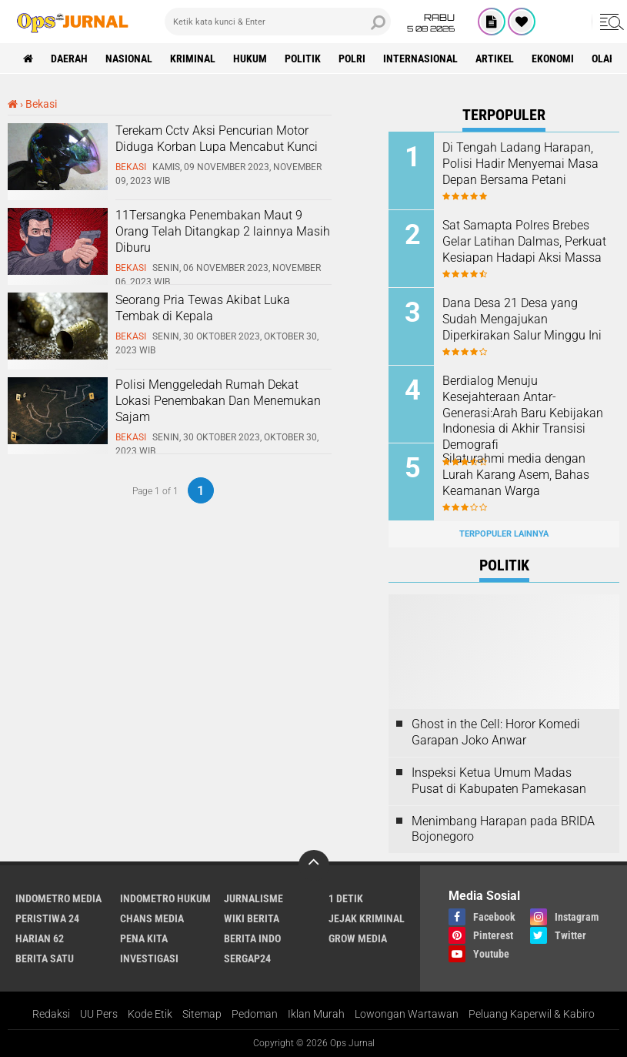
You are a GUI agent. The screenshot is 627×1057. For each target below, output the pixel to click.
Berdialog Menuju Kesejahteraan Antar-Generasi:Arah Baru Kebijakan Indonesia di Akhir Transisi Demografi (522, 412)
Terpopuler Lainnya (504, 534)
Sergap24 (247, 958)
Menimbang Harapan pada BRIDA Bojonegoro (503, 829)
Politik (303, 58)
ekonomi (553, 58)
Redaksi (51, 1014)
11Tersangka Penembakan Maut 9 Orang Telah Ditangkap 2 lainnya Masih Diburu (222, 231)
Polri (352, 58)
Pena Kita (144, 938)
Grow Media (358, 938)
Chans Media (152, 918)
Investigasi (149, 958)
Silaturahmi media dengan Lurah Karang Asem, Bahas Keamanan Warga (515, 474)
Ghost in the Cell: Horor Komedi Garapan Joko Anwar (496, 732)
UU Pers (99, 1014)
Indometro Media (58, 898)
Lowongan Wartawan (407, 1014)
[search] (278, 21)
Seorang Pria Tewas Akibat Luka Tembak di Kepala (202, 308)
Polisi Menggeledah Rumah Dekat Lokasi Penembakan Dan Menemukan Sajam (218, 400)
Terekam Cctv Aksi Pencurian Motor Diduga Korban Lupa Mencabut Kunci (216, 138)
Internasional (420, 58)
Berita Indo (252, 938)
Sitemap (202, 1014)
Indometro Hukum (165, 898)
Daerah (69, 58)
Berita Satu (44, 958)
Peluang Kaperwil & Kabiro (532, 1014)
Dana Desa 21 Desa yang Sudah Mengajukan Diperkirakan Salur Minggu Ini (522, 319)
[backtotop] (313, 865)
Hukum (250, 58)
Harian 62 (39, 938)
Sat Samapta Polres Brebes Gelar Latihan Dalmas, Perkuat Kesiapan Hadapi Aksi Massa (524, 241)
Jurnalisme (253, 898)
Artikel (494, 58)
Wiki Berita (251, 918)
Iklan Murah (316, 1014)
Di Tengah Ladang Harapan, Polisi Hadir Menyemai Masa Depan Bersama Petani (520, 163)
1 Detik (346, 898)
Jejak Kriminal (367, 918)
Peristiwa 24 (47, 918)
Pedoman (255, 1014)
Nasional (128, 58)
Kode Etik (150, 1014)
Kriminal (192, 58)
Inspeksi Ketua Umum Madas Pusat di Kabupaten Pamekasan (499, 780)
